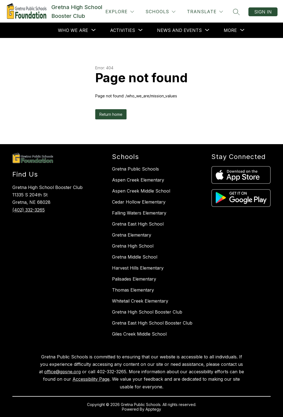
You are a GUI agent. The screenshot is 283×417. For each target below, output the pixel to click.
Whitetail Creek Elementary (140, 301)
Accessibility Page (91, 379)
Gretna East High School (138, 224)
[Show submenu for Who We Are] (73, 30)
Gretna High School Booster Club (147, 312)
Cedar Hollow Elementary (139, 202)
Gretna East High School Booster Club (152, 323)
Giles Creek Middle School (139, 334)
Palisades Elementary (134, 279)
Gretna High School (132, 246)
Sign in (263, 12)
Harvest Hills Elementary (138, 268)
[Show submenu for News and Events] (179, 30)
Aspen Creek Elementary (138, 180)
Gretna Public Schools (135, 169)
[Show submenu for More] (230, 30)
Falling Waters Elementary (139, 213)
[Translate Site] (205, 11)
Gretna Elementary (131, 235)
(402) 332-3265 (28, 210)
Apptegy (153, 409)
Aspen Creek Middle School (141, 191)
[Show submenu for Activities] (122, 30)
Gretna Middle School (134, 257)
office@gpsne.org (62, 371)
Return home (110, 114)
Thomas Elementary (133, 290)
